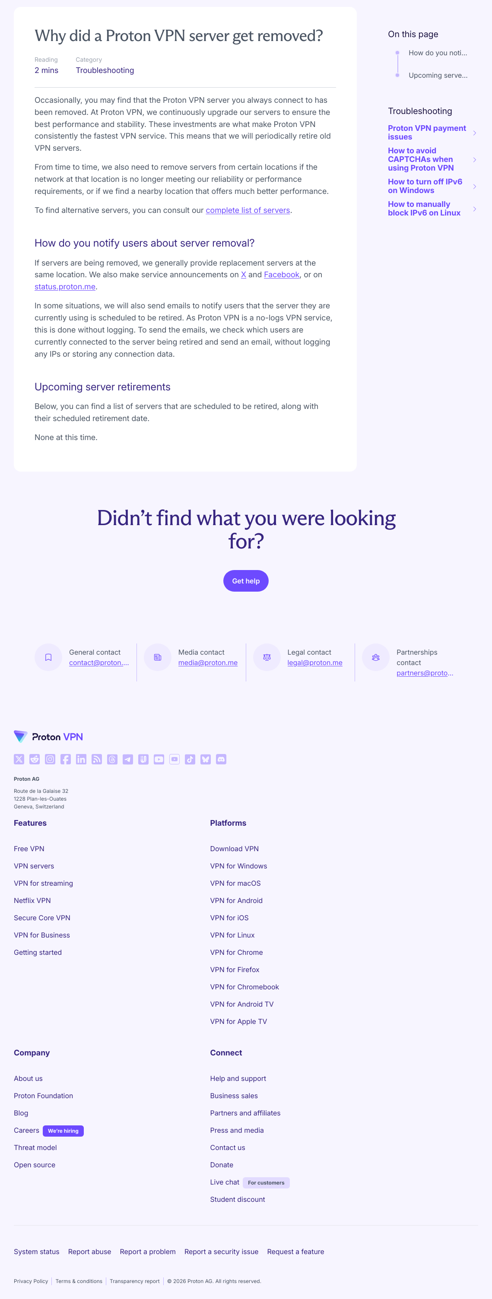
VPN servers (34, 866)
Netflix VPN (32, 900)
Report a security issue (221, 1251)
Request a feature (295, 1251)
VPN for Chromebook (244, 986)
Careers (26, 1129)
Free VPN (29, 848)
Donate (222, 1164)
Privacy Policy (31, 1281)
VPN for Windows (238, 866)
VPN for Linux (232, 935)
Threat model (35, 1147)
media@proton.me (208, 662)
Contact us (227, 1147)
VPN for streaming (43, 883)
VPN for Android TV (242, 1004)
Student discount (237, 1199)
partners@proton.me (427, 673)
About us (28, 1078)
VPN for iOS (229, 917)
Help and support (238, 1078)
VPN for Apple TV (238, 1021)
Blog (21, 1113)
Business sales (234, 1095)
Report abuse (89, 1251)
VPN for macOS (235, 883)
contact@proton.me (99, 662)
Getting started (38, 952)
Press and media (237, 1130)
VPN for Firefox (235, 969)
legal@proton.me (315, 662)
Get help (246, 581)
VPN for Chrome (236, 952)
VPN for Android (236, 900)
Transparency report (135, 1281)
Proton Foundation (43, 1095)
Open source (34, 1164)
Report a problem (148, 1251)
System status (37, 1251)
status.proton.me (65, 286)
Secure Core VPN (42, 917)
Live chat (225, 1182)
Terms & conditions (78, 1281)
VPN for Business (42, 935)
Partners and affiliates (245, 1113)
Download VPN (234, 848)
